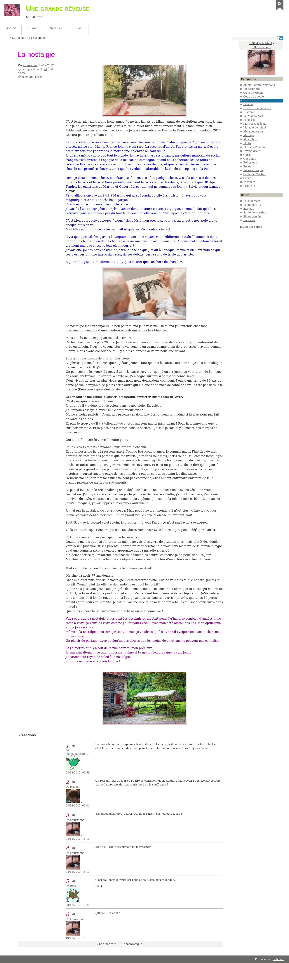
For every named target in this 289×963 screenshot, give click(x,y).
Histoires (249, 112)
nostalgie (27, 76)
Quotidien (249, 158)
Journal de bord (253, 115)
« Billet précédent (260, 43)
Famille (248, 104)
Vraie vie (249, 185)
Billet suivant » (261, 47)
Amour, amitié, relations (259, 85)
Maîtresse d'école (254, 123)
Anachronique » (134, 944)
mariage (248, 208)
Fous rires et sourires (257, 108)
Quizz (247, 154)
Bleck (101, 913)
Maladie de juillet (254, 127)
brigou (102, 846)
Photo (247, 143)
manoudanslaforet (110, 813)
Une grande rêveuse (57, 8)
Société (248, 178)
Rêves (247, 166)
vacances (249, 220)
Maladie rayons (253, 131)
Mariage (248, 135)
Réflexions (250, 162)
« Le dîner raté (106, 944)
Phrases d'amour (254, 147)
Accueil (7, 37)
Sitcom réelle (252, 216)
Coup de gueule (253, 96)
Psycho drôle (251, 151)
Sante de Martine (254, 174)
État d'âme (19, 37)
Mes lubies (250, 139)
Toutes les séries (251, 226)
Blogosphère (251, 88)
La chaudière (251, 200)
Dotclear (278, 959)
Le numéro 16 (252, 204)
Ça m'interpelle (253, 92)
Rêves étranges (253, 170)
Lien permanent (31, 69)
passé (38, 76)
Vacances (249, 181)
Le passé (249, 119)
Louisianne (30, 65)
